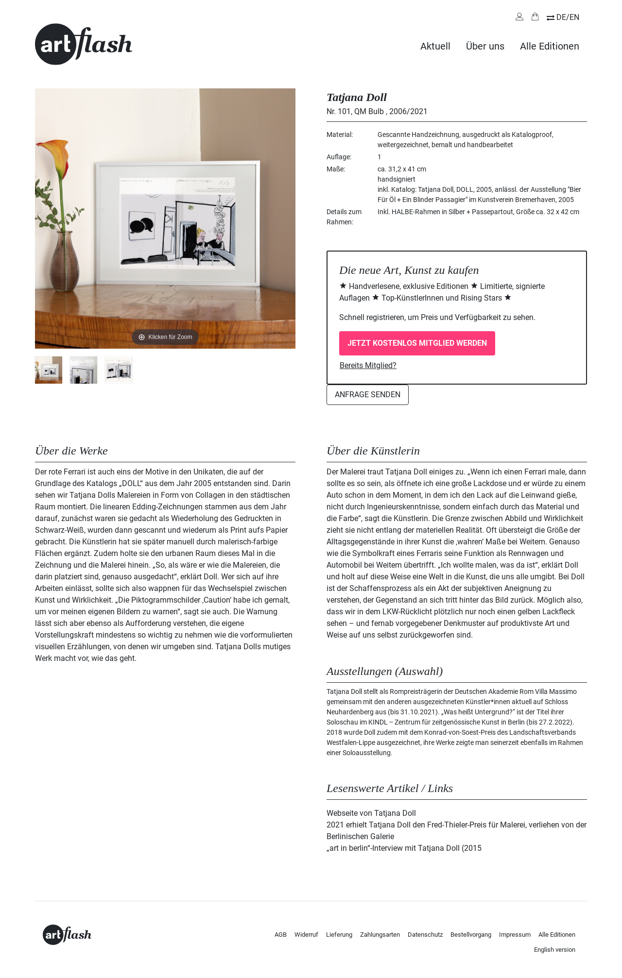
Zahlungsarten (380, 934)
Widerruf (306, 934)
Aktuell (435, 46)
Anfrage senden (367, 394)
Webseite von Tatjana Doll (371, 813)
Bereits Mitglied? (368, 365)
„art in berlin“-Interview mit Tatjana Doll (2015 (404, 848)
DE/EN (567, 17)
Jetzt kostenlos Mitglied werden (417, 343)
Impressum (515, 934)
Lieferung (339, 934)
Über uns (485, 46)
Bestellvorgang (470, 934)
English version (554, 949)
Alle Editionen (549, 46)
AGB (281, 934)
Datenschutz (425, 934)
